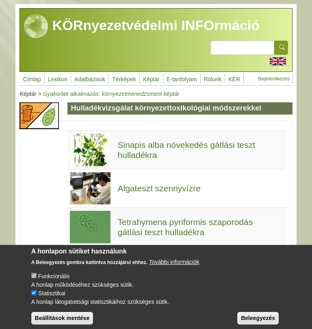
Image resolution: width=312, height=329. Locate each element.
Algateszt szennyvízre (159, 188)
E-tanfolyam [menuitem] (182, 79)
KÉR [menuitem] (234, 79)
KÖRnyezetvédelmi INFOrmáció (142, 26)
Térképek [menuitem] (124, 79)
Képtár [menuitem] (151, 79)
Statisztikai (51, 299)
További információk (174, 267)
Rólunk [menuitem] (213, 79)
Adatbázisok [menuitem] (89, 79)
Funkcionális (54, 282)
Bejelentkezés (274, 79)
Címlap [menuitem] (32, 79)
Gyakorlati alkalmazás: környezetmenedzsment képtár (111, 94)
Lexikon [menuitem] (57, 79)
